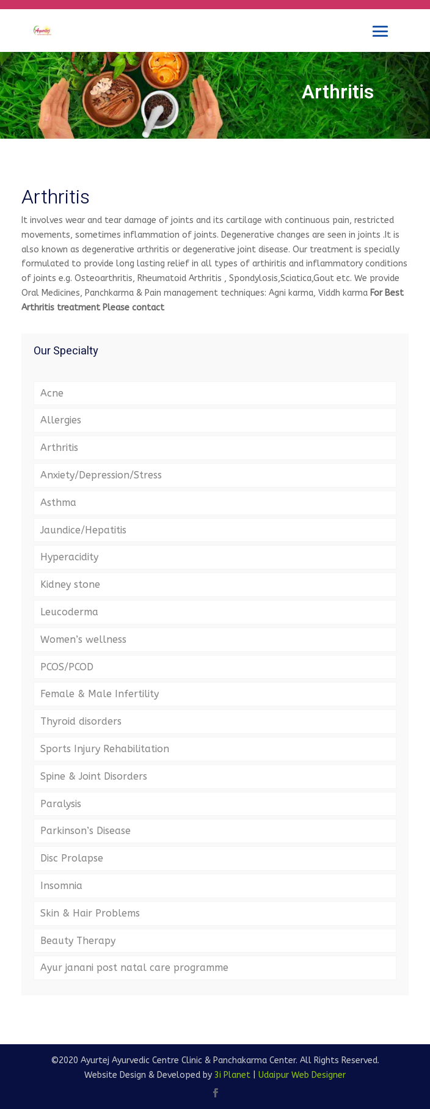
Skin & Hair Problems (90, 913)
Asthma (58, 502)
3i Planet (232, 1075)
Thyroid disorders (81, 721)
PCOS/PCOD (66, 667)
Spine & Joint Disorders (93, 776)
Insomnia (61, 885)
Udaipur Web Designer (302, 1075)
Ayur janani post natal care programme (134, 967)
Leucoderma (69, 612)
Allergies (60, 420)
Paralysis (60, 804)
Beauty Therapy (77, 940)
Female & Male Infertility (99, 694)
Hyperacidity (69, 557)
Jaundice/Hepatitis (83, 530)
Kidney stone (70, 584)
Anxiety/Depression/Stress (101, 475)
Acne (52, 393)
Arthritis (59, 447)
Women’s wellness (83, 639)
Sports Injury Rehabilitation (104, 749)
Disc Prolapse (71, 858)
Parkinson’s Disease (85, 830)
